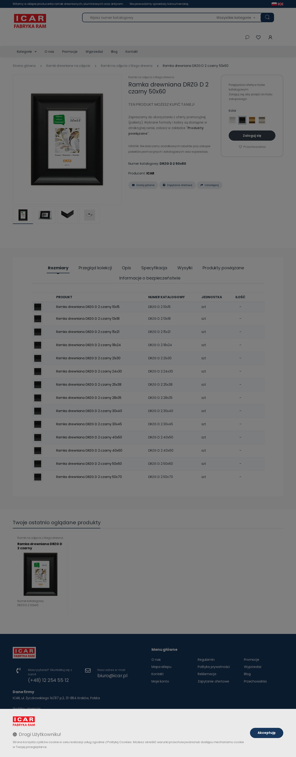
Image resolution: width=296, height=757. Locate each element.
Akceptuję (267, 732)
